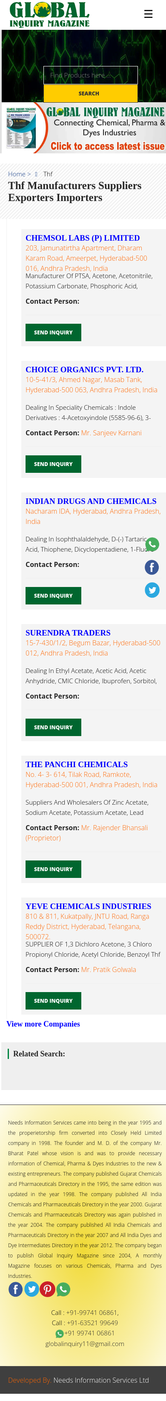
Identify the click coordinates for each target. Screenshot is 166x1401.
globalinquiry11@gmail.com (85, 1343)
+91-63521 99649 (92, 1322)
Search (90, 93)
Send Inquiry (53, 332)
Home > (19, 174)
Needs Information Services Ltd (101, 1380)
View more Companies (43, 1024)
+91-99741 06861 (91, 1312)
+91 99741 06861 (85, 1333)
